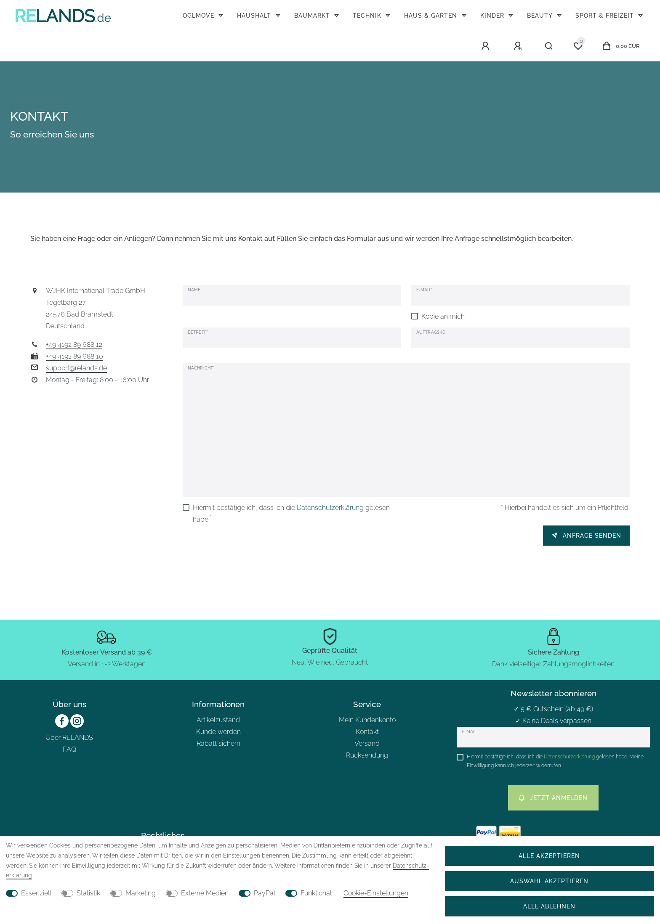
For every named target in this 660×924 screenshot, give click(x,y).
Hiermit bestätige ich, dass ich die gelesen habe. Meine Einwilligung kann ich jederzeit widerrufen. (555, 761)
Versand (367, 743)
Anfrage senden (586, 535)
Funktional (316, 893)
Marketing (140, 893)
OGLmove (199, 15)
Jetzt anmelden (553, 797)
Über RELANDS (69, 738)
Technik (368, 15)
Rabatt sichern (218, 743)
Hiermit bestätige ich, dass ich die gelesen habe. (291, 513)
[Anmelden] (486, 46)
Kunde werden (218, 732)
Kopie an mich (443, 316)
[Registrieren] (519, 46)
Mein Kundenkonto (367, 720)
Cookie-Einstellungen (375, 893)
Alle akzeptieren (549, 855)
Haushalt (255, 15)
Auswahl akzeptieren (549, 880)
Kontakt (367, 732)
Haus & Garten (431, 15)
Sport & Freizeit (605, 15)
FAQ (69, 749)
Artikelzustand (218, 720)
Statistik (88, 893)
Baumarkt (313, 15)
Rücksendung (367, 755)
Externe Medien (205, 893)
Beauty (540, 15)
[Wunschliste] (578, 46)
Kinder (493, 15)
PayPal (264, 893)
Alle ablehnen (549, 906)
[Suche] (549, 46)
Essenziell (36, 893)
